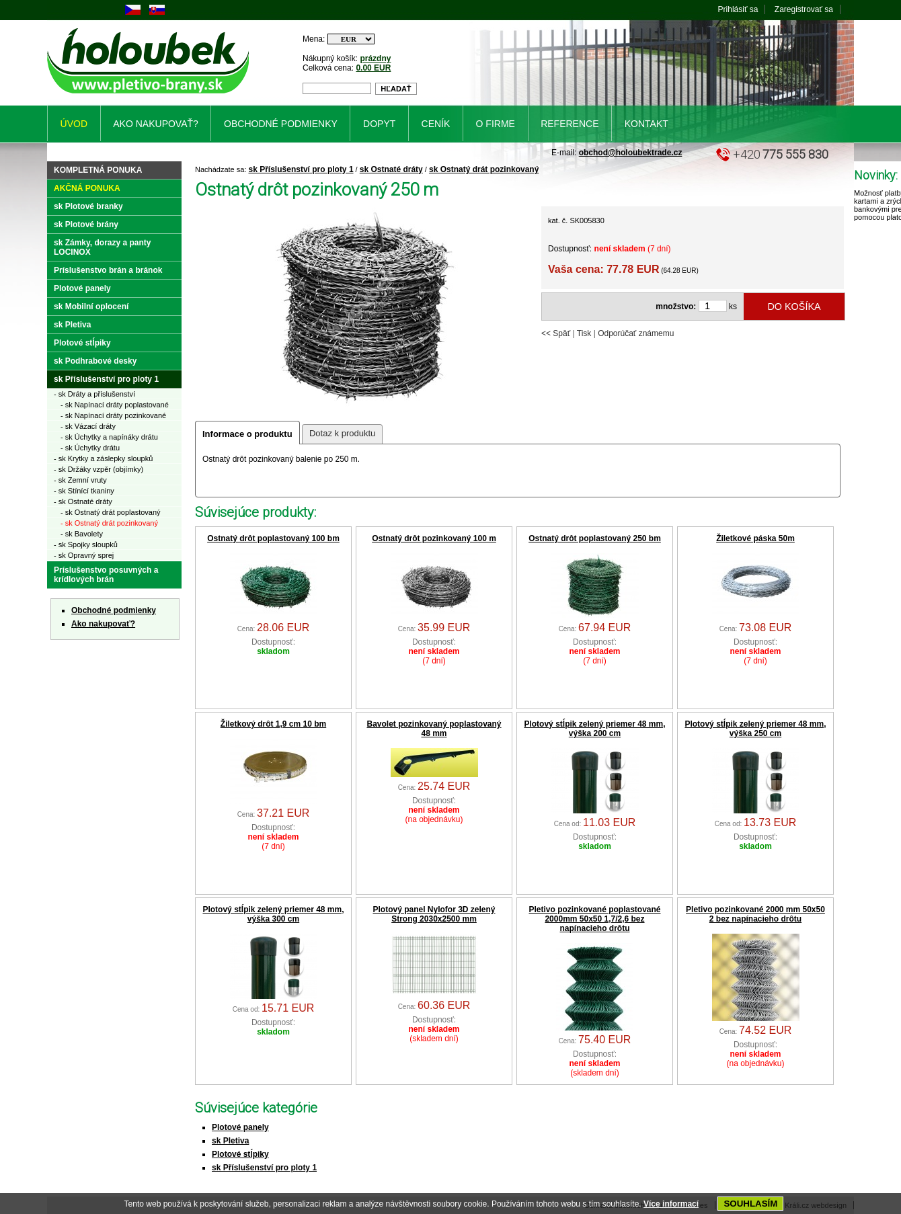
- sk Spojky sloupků (86, 544)
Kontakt (646, 123)
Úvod (74, 123)
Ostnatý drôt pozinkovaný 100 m (434, 538)
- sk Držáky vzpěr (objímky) (98, 469)
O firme (495, 123)
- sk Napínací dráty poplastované (115, 405)
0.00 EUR (373, 68)
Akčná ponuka (87, 188)
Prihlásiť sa (738, 9)
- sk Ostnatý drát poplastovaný (111, 512)
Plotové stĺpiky (240, 1154)
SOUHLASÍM (750, 1204)
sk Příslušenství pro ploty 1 (301, 169)
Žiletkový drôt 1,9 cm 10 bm (273, 724)
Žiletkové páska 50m (755, 538)
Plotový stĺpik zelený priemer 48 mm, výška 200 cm (594, 728)
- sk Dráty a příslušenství (94, 394)
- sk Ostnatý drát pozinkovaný (109, 523)
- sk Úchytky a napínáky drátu (109, 437)
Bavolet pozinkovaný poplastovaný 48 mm (433, 728)
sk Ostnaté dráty (391, 169)
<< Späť (555, 333)
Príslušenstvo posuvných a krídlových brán (106, 574)
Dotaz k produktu (342, 433)
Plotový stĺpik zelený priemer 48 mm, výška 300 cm (273, 914)
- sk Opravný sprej (84, 555)
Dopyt (379, 123)
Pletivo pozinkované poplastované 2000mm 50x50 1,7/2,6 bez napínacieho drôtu (594, 919)
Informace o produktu (247, 434)
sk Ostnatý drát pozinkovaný (484, 169)
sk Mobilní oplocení (91, 306)
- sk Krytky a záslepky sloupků (103, 458)
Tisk (584, 333)
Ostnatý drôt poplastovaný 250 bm (594, 538)
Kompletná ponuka (98, 170)
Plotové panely (240, 1127)
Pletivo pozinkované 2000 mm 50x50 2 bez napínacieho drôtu (755, 914)
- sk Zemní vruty (80, 480)
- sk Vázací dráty (88, 426)
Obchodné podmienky (113, 610)
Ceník (436, 123)
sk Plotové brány (86, 224)
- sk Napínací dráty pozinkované (113, 415)
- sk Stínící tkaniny (84, 491)
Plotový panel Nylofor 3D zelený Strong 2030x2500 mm (434, 914)
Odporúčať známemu (636, 333)
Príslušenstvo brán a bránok (108, 270)
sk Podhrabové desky (95, 361)
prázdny (375, 58)
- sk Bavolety (82, 534)
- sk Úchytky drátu (90, 448)
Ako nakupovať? (103, 624)
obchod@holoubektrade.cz (630, 152)
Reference (569, 123)
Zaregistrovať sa (804, 9)
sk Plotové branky (88, 206)
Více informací (671, 1204)
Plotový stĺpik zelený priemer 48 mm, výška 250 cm (755, 728)
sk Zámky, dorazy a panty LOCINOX (102, 247)
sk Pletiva (230, 1140)
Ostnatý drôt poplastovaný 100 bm (273, 538)
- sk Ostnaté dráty (83, 501)
